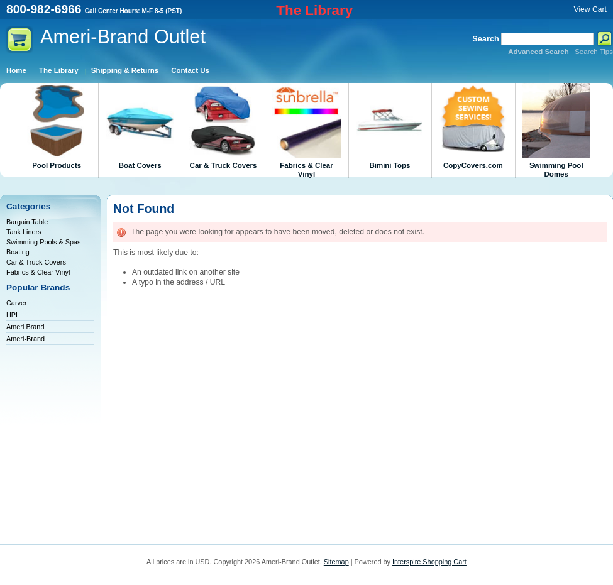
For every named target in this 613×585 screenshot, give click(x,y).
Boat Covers (140, 126)
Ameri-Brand (25, 338)
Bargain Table (27, 222)
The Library (314, 10)
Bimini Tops (390, 126)
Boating (18, 252)
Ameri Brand (25, 327)
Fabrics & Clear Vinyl (306, 130)
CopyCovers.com (473, 126)
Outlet (123, 37)
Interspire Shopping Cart (429, 562)
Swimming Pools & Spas (43, 242)
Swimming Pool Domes (556, 130)
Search (485, 38)
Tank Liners (23, 232)
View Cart (590, 9)
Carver (16, 303)
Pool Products (57, 126)
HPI (12, 315)
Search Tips (594, 51)
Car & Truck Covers (223, 126)
